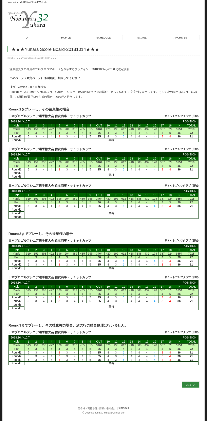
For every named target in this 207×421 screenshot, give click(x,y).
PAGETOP (190, 384)
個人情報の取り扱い (105, 408)
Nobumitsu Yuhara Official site (107, 412)
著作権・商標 (85, 408)
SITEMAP (123, 408)
